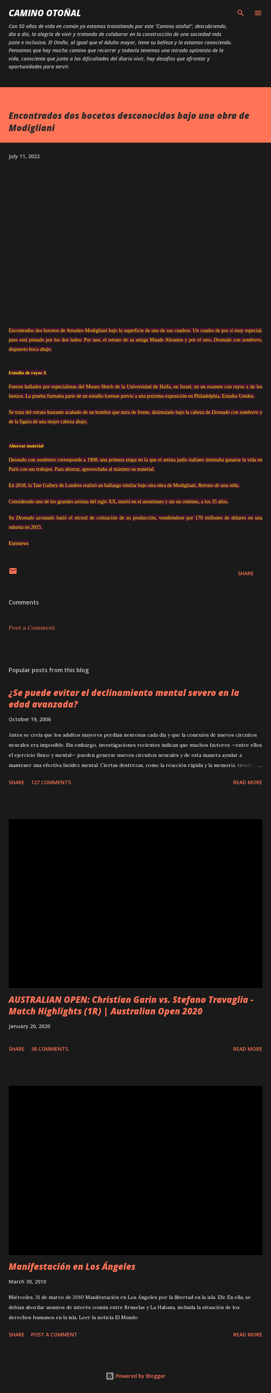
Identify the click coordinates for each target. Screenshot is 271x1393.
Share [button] (246, 573)
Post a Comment (32, 627)
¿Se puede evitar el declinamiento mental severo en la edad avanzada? (124, 698)
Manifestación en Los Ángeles (72, 1266)
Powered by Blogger (135, 1375)
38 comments (49, 1048)
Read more (247, 782)
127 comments (51, 782)
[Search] (240, 13)
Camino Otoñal (45, 13)
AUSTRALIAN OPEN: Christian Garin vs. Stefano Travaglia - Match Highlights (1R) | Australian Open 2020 (131, 1005)
